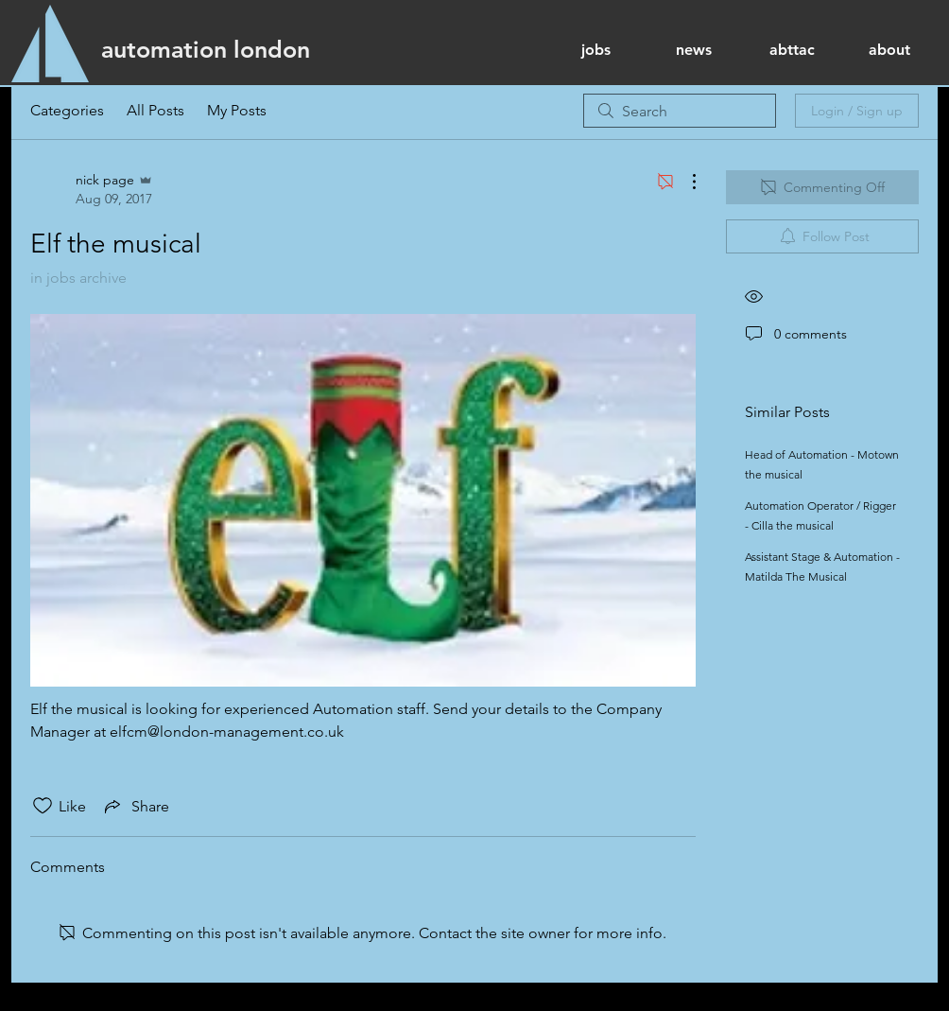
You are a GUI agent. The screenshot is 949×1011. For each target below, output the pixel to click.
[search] (679, 111)
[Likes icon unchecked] (42, 805)
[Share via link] (135, 805)
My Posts (237, 110)
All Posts (155, 110)
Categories (67, 110)
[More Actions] (684, 181)
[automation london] (205, 49)
